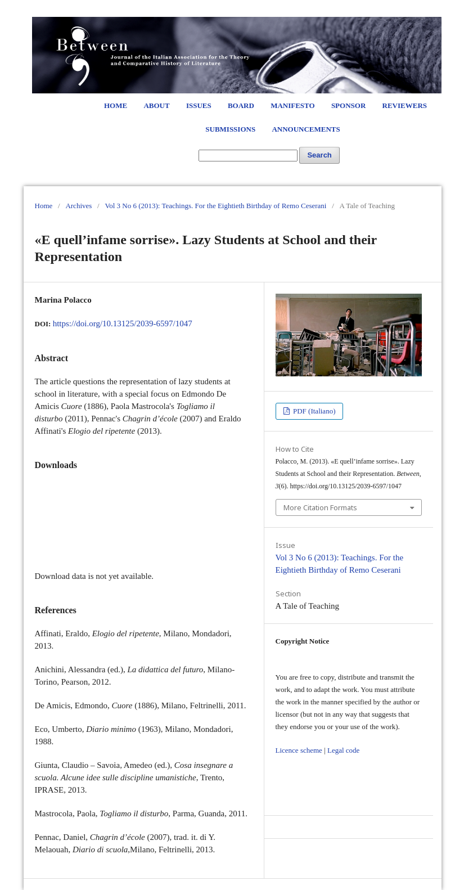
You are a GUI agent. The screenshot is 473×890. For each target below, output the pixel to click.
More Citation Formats (320, 507)
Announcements (306, 129)
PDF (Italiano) (313, 411)
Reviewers (404, 105)
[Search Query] (248, 155)
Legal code (343, 750)
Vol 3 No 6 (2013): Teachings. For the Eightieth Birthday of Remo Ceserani (215, 205)
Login (409, 11)
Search (319, 155)
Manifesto (293, 105)
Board (241, 105)
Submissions (230, 129)
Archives (78, 205)
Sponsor (348, 105)
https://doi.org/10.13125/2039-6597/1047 (122, 323)
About (156, 105)
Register (376, 11)
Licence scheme (299, 750)
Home (115, 105)
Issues (198, 105)
